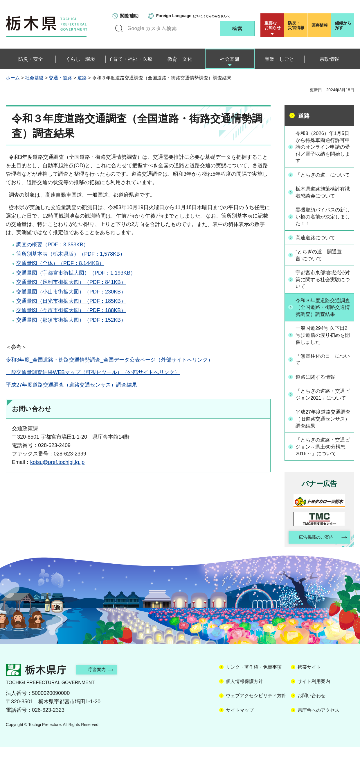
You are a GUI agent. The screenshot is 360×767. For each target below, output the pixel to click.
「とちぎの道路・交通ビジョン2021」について (323, 408)
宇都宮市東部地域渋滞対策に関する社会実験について (322, 288)
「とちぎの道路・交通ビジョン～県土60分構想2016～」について (322, 465)
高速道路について (317, 247)
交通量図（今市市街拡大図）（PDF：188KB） (71, 310)
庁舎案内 (100, 689)
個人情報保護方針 (244, 701)
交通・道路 (60, 77)
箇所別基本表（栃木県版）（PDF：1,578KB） (70, 254)
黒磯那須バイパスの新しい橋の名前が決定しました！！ (322, 225)
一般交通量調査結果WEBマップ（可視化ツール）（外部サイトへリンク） (93, 372)
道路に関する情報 (317, 387)
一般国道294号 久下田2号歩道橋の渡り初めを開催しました (322, 345)
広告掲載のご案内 (314, 556)
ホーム (13, 77)
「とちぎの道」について (322, 179)
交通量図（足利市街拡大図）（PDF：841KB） (71, 282)
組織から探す (343, 25)
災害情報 (297, 25)
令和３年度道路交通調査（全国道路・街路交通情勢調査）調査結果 (322, 317)
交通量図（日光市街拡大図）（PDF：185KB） (71, 301)
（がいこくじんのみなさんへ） (194, 15)
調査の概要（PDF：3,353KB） (52, 245)
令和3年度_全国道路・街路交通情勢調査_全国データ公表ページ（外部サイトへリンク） (109, 360)
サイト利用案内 (314, 701)
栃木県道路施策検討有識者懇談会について (322, 200)
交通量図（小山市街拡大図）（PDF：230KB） (71, 292)
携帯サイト (309, 686)
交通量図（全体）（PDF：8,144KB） (60, 263)
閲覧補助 (129, 15)
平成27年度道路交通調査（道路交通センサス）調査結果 (71, 385)
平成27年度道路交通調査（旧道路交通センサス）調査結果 (322, 437)
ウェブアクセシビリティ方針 (256, 715)
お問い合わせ (311, 715)
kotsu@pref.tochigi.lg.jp (57, 462)
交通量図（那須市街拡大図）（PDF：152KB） (71, 320)
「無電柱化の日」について (322, 370)
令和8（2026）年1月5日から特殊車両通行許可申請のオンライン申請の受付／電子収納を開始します (322, 147)
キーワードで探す (119, 28)
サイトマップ (240, 729)
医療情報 (320, 25)
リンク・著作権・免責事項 (254, 686)
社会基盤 (34, 77)
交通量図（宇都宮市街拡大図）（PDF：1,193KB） (76, 273)
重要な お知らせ (272, 25)
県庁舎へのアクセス (318, 729)
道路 (82, 77)
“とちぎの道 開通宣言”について (320, 264)
